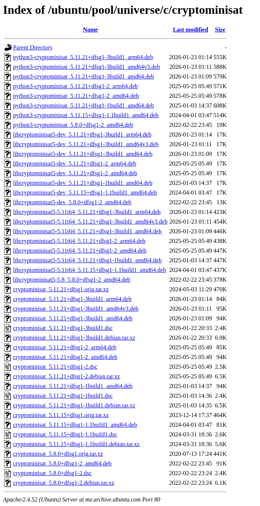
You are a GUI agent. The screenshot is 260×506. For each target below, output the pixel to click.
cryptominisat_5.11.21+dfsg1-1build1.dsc (63, 396)
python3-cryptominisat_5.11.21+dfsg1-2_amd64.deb (76, 96)
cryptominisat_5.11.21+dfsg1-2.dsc (55, 367)
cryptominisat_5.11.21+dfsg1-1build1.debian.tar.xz (74, 405)
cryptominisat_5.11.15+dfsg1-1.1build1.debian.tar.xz (76, 444)
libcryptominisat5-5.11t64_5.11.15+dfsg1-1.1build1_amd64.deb (89, 270)
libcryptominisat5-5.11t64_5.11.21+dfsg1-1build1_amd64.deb (87, 260)
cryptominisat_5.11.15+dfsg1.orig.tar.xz (61, 415)
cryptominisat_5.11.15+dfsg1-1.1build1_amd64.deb (75, 425)
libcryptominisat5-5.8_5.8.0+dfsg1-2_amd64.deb (71, 279)
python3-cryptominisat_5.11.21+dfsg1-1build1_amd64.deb (83, 105)
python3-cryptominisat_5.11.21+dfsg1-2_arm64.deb (75, 86)
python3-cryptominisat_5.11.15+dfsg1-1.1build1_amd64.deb (86, 115)
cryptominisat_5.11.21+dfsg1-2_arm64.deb (64, 347)
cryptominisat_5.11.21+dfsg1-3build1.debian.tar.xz (74, 337)
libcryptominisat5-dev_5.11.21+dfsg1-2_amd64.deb (75, 173)
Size (220, 29)
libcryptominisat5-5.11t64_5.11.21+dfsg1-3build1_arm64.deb (87, 212)
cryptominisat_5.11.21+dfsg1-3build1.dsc (63, 328)
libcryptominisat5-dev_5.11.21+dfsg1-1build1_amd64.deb (82, 183)
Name (90, 29)
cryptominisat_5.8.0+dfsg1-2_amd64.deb (62, 463)
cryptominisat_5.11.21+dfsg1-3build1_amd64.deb (73, 318)
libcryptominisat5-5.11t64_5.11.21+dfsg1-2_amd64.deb (79, 250)
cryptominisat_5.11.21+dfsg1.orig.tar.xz (61, 289)
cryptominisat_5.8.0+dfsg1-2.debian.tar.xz (63, 483)
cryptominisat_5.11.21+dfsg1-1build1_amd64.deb (73, 386)
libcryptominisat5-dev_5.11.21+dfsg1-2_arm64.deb (74, 163)
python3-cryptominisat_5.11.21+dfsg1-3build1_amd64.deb (83, 76)
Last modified (190, 29)
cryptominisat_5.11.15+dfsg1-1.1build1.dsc (65, 434)
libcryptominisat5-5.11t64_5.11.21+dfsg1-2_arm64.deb (79, 241)
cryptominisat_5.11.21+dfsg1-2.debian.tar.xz (66, 376)
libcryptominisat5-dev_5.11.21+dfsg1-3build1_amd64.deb (82, 154)
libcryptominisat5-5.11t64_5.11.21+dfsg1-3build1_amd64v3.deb (90, 221)
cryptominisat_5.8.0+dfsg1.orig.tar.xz (58, 454)
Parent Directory (33, 47)
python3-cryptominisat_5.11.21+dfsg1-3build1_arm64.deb (83, 57)
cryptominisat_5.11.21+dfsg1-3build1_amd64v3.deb (76, 308)
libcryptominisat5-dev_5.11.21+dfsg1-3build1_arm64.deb (82, 134)
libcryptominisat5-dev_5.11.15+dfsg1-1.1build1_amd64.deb (85, 192)
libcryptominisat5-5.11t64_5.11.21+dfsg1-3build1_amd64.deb (87, 231)
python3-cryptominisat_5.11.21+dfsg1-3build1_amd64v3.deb (86, 67)
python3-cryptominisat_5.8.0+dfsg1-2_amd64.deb (73, 125)
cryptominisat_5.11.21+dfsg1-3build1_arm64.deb (72, 299)
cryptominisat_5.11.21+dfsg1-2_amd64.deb (65, 357)
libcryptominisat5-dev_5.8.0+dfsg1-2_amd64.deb (72, 202)
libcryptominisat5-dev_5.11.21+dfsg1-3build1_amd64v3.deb (85, 144)
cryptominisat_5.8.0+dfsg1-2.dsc (52, 473)
